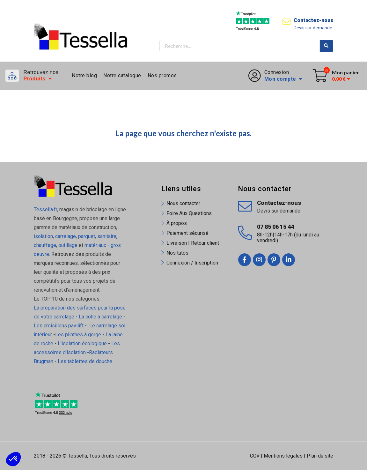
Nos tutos (177, 253)
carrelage (65, 236)
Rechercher (326, 46)
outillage (67, 245)
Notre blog (84, 75)
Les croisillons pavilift (59, 326)
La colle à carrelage (100, 317)
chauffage (45, 245)
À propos (176, 223)
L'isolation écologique (82, 343)
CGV (255, 456)
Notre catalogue (122, 75)
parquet (86, 236)
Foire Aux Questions (189, 213)
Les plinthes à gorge (78, 335)
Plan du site (320, 456)
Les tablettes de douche (86, 361)
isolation (43, 236)
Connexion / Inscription (192, 263)
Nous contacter (183, 203)
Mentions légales (283, 456)
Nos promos (162, 75)
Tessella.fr (45, 209)
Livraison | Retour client (192, 243)
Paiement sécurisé (187, 233)
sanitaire (106, 236)
